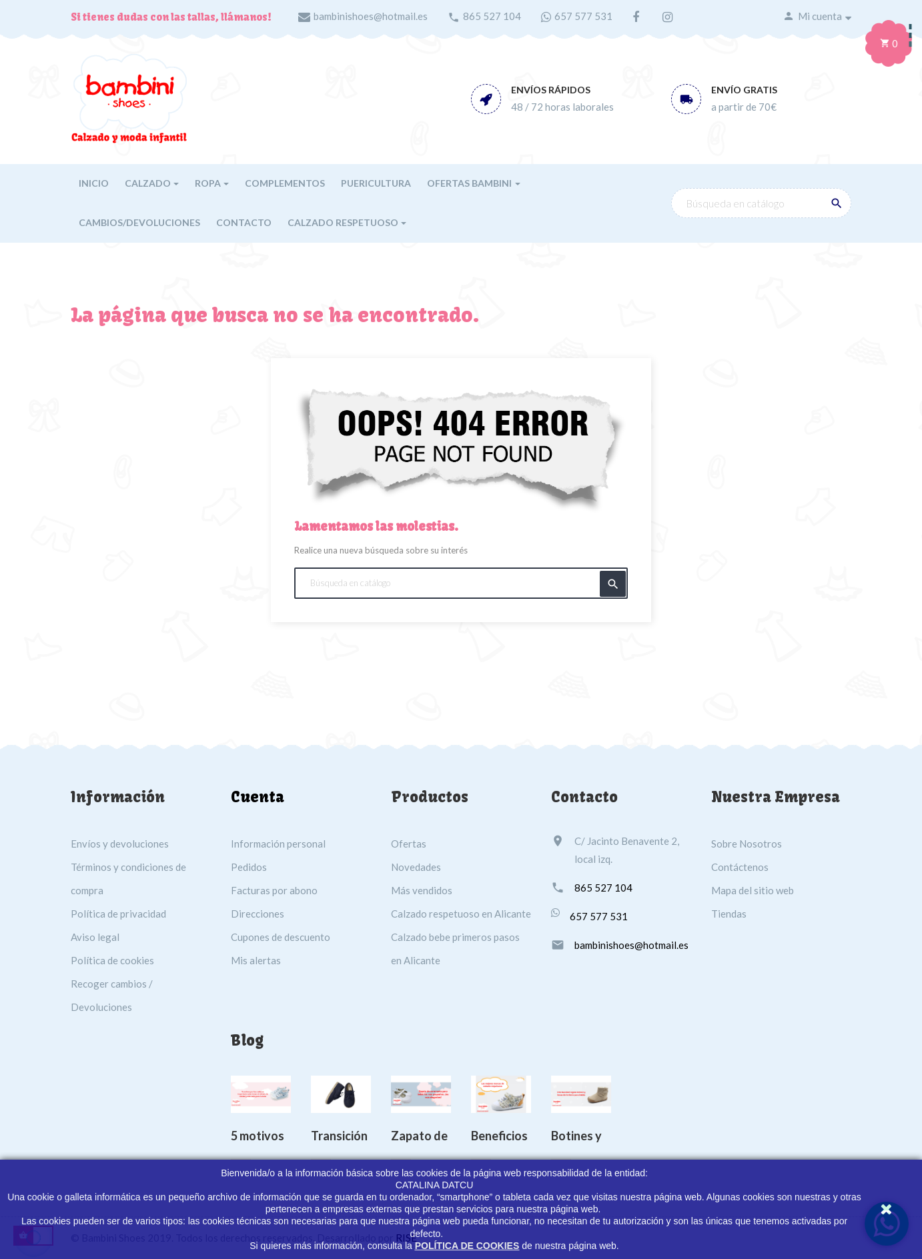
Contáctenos (740, 867)
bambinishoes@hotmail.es (371, 16)
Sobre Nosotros (746, 844)
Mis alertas (256, 960)
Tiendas (729, 914)
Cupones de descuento (280, 937)
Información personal (278, 844)
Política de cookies (112, 960)
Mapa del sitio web (752, 890)
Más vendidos (421, 890)
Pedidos (249, 867)
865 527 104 (492, 16)
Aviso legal (95, 937)
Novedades (416, 867)
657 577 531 (583, 16)
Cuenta (257, 797)
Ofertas (408, 844)
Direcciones (257, 914)
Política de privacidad (118, 914)
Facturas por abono (274, 890)
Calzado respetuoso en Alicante (461, 914)
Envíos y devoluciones (120, 844)
